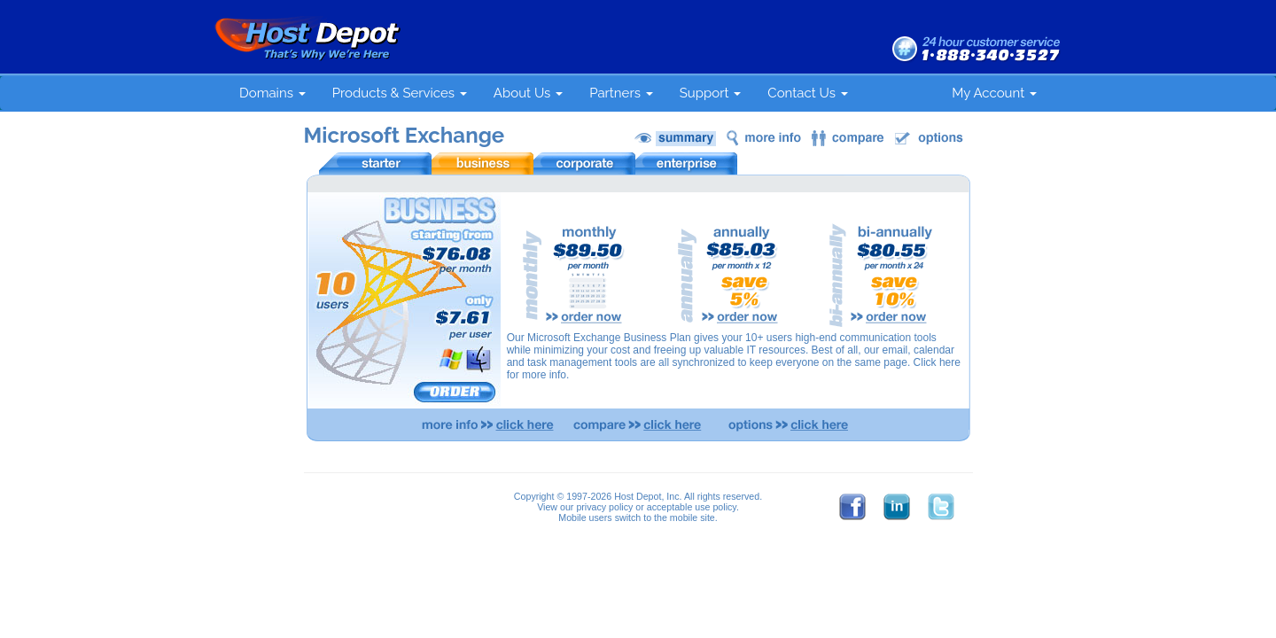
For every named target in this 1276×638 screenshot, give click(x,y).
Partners (621, 93)
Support (711, 93)
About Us (528, 93)
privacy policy (604, 507)
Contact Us (807, 93)
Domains (272, 93)
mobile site (692, 517)
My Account (994, 93)
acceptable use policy (691, 507)
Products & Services (399, 93)
